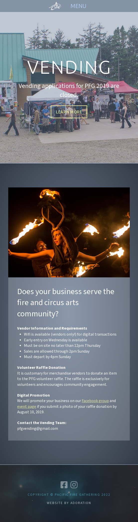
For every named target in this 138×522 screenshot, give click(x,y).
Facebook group (95, 401)
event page (26, 406)
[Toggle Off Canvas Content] (78, 6)
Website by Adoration (69, 503)
